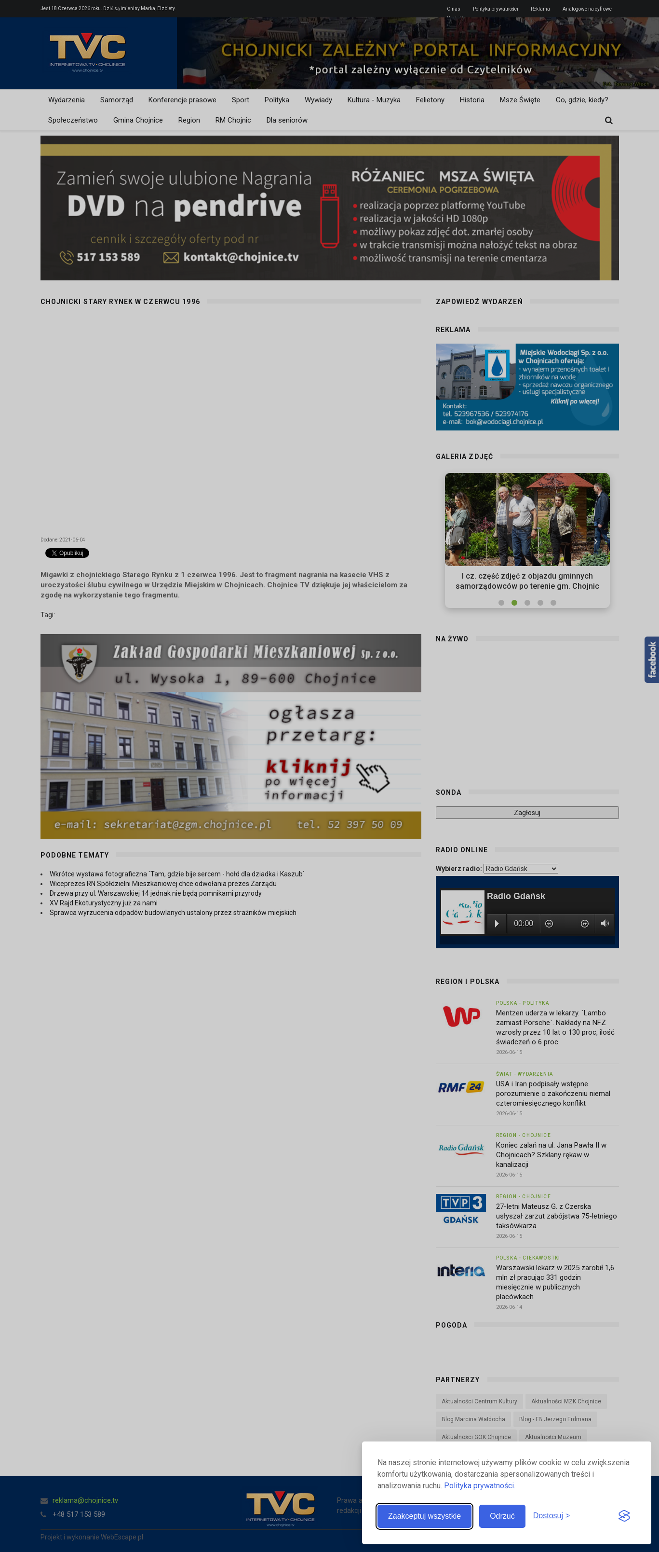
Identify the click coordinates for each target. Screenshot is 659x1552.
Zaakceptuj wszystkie (424, 1516)
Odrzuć (502, 1516)
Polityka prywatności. (479, 1485)
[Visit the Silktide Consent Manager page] (624, 1516)
